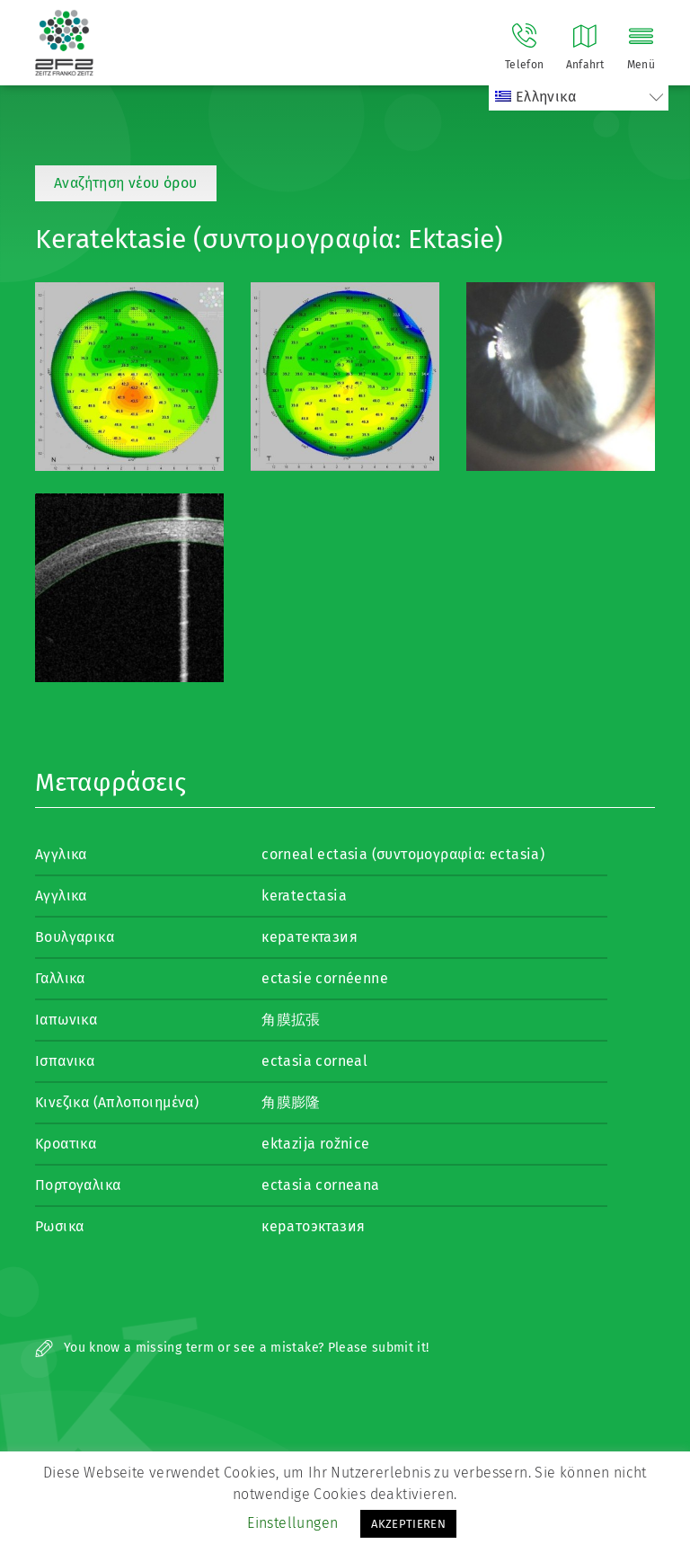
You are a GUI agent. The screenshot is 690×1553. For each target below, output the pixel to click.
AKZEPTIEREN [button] (408, 1524)
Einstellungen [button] (292, 1522)
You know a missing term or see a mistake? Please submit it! (232, 1347)
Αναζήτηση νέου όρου (126, 182)
